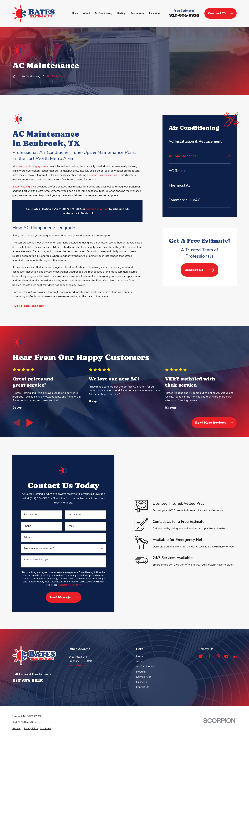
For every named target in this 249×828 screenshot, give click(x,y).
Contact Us (220, 13)
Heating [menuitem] (121, 13)
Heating (141, 671)
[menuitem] (199, 141)
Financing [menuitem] (154, 13)
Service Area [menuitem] (137, 13)
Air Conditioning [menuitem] (103, 13)
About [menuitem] (86, 13)
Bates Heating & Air (24, 186)
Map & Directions (78, 665)
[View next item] (30, 423)
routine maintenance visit (104, 175)
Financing (141, 682)
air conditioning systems (33, 166)
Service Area (143, 677)
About (140, 661)
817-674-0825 (184, 15)
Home (140, 656)
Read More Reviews (214, 422)
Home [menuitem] (75, 13)
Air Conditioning (145, 666)
